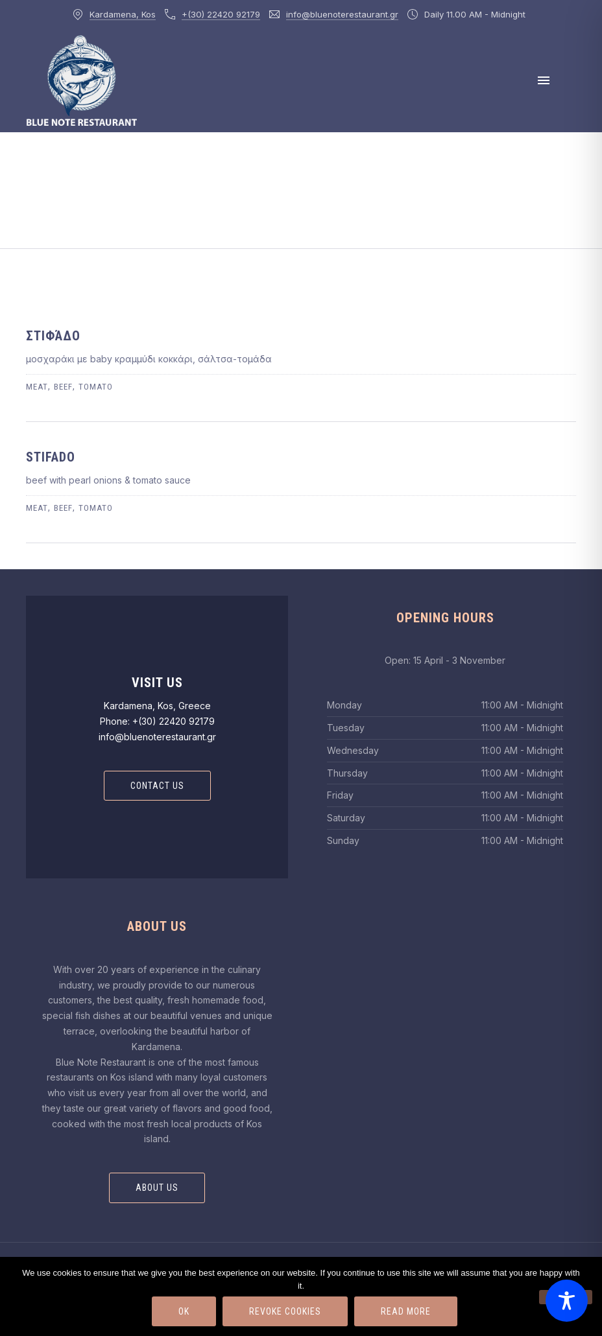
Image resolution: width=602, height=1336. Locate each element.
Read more (406, 1311)
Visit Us (157, 682)
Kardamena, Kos (123, 14)
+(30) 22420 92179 (221, 14)
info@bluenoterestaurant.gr (342, 14)
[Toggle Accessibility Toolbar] (566, 1300)
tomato (95, 387)
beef (63, 387)
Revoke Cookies (285, 1311)
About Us (157, 1187)
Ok (183, 1311)
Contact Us (157, 785)
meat (37, 387)
